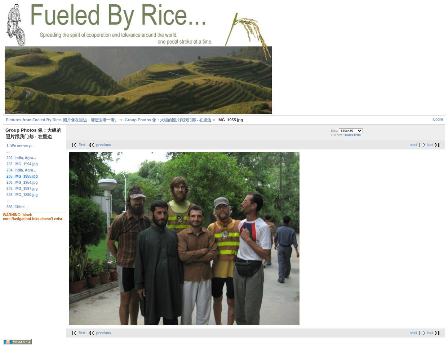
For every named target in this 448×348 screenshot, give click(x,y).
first (82, 145)
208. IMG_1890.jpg (22, 195)
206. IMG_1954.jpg (22, 182)
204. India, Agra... (21, 170)
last (430, 145)
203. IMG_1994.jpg (22, 164)
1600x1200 (353, 135)
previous (103, 145)
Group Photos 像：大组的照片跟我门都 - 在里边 (168, 120)
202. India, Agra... (21, 158)
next (413, 145)
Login (438, 119)
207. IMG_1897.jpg (22, 189)
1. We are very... (20, 146)
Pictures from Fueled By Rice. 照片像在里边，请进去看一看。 (62, 120)
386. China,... (17, 207)
